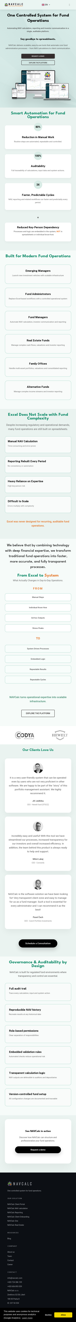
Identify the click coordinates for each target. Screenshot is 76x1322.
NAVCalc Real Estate (15, 1225)
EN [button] (45, 4)
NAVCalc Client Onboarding (18, 1217)
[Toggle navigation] (69, 5)
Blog (9, 1239)
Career (10, 1264)
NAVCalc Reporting (15, 1212)
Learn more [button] (27, 1318)
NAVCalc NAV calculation (17, 1208)
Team (9, 1256)
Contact (10, 1260)
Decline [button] (48, 1315)
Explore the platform (38, 63)
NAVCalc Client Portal (16, 1204)
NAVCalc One (12, 1221)
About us (11, 1252)
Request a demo (38, 56)
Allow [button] (63, 1315)
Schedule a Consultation (38, 943)
